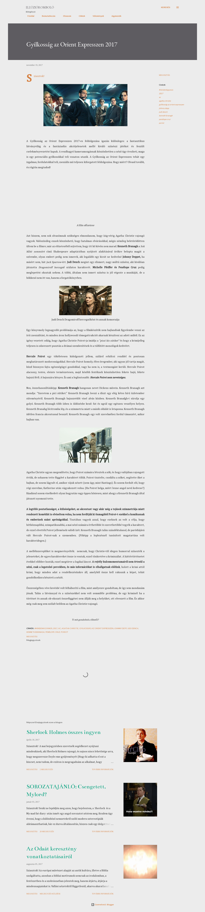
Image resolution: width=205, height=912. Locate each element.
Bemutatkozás (47, 16)
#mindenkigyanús (166, 90)
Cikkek (80, 16)
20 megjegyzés (47, 832)
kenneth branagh (166, 115)
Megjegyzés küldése (50, 894)
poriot (161, 123)
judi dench (163, 112)
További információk (103, 769)
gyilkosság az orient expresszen (171, 104)
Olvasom (65, 16)
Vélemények (96, 16)
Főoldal (29, 16)
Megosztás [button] (164, 75)
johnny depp (164, 108)
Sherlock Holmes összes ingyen (63, 732)
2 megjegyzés (46, 769)
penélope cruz (164, 119)
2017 (161, 93)
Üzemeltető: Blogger (102, 904)
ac (160, 97)
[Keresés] (165, 7)
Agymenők (115, 16)
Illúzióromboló (40, 7)
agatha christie (165, 101)
